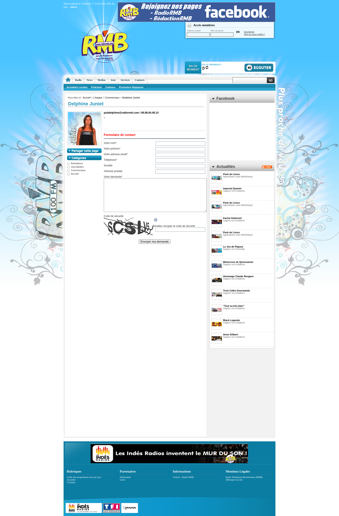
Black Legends (231, 320)
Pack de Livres (231, 174)
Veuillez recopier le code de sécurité (174, 226)
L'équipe (97, 97)
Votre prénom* (112, 148)
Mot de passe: (222, 33)
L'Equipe (71, 482)
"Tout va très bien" (233, 306)
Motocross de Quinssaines (238, 262)
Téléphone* (110, 159)
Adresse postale (113, 171)
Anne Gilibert (230, 334)
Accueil (86, 97)
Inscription (249, 31)
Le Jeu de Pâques (233, 246)
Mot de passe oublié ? (254, 34)
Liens (122, 479)
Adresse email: (198, 33)
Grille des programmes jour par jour (84, 477)
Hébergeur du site (234, 479)
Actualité (71, 479)
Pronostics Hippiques (131, 87)
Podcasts (96, 87)
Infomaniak (125, 477)
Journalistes (75, 167)
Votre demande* (113, 176)
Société (108, 165)
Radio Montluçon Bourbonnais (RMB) (244, 477)
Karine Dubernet (232, 218)
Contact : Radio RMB (183, 477)
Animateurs (75, 163)
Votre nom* (110, 143)
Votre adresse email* (116, 154)
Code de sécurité (113, 216)
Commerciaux (112, 97)
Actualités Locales (77, 87)
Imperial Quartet (232, 188)
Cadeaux (110, 87)
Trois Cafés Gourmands (236, 290)
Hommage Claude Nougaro (238, 276)
